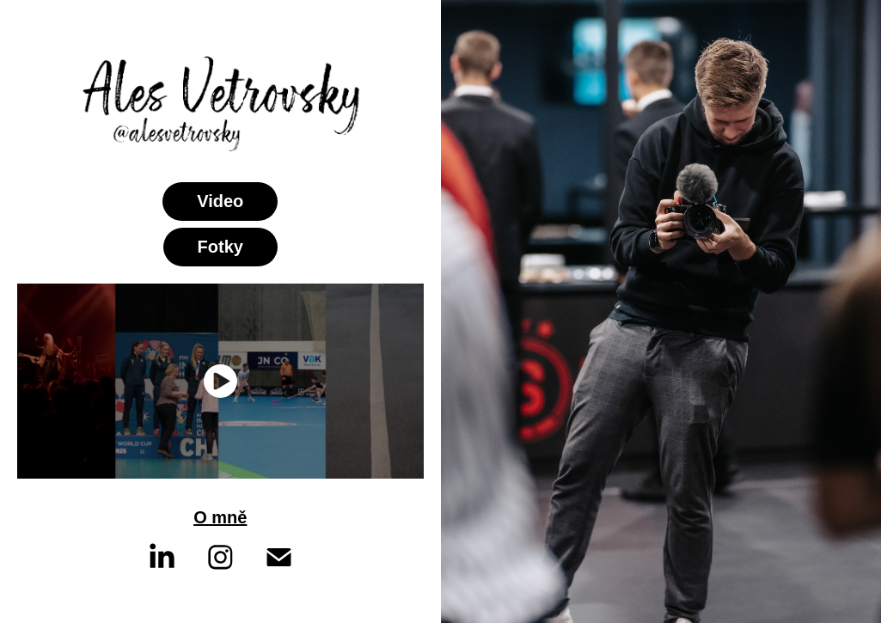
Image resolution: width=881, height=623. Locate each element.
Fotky (220, 246)
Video (220, 201)
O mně (220, 517)
